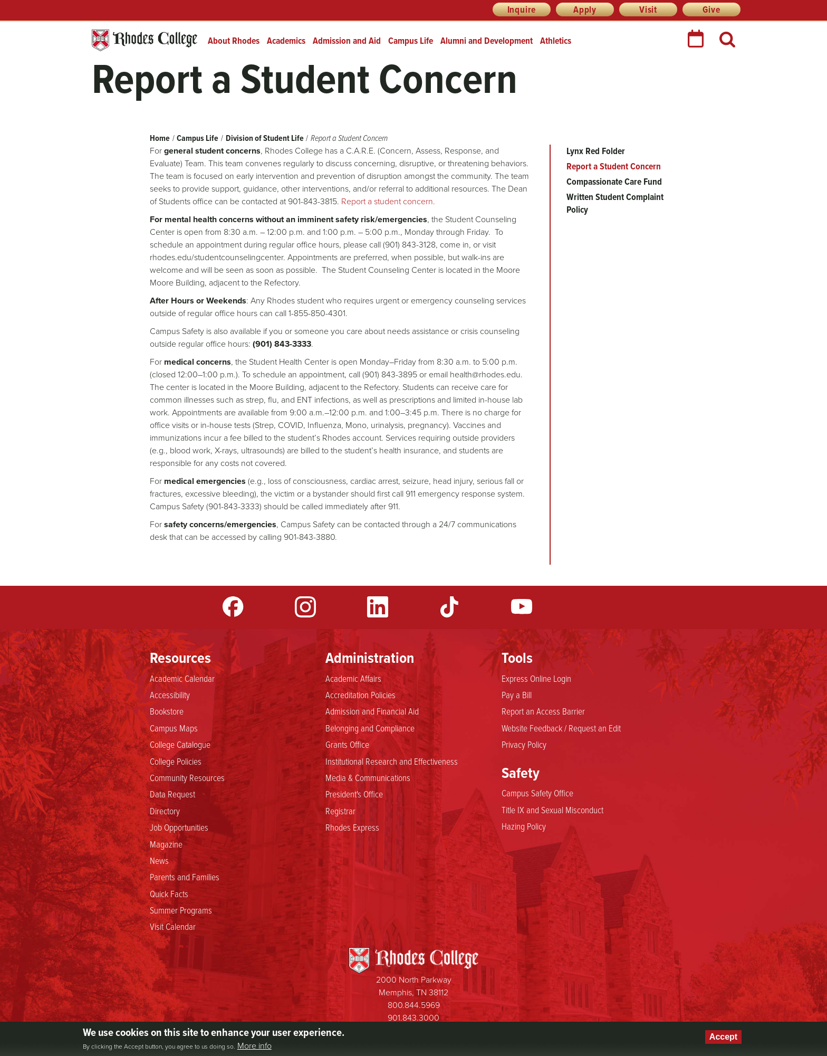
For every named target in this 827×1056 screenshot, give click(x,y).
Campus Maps (174, 728)
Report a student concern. (388, 201)
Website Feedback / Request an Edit (561, 728)
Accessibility (170, 695)
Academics (286, 40)
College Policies (175, 761)
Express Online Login (536, 679)
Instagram (305, 606)
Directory (165, 811)
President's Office (354, 794)
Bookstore (167, 711)
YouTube (521, 606)
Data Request (172, 794)
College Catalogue (180, 744)
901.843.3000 (413, 1018)
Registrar (340, 811)
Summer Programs (181, 910)
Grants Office (347, 744)
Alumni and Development (486, 40)
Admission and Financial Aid (372, 711)
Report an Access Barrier (543, 711)
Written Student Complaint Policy (614, 203)
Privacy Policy (524, 744)
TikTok (449, 606)
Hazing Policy (524, 826)
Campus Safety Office (537, 793)
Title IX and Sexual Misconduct (552, 810)
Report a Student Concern (613, 166)
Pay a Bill (517, 695)
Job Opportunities (179, 827)
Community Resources (187, 778)
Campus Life (410, 40)
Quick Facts (169, 894)
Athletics (555, 40)
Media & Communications (367, 778)
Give (711, 9)
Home (160, 138)
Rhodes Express (352, 827)
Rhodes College (144, 40)
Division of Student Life (265, 138)
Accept (723, 1036)
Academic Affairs (353, 679)
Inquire (521, 9)
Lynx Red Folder (595, 151)
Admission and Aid (347, 40)
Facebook (233, 606)
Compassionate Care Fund (614, 181)
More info (254, 1046)
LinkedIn (377, 606)
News (159, 861)
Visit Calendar (173, 927)
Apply (585, 9)
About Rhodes (233, 40)
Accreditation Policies (360, 695)
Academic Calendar (182, 679)
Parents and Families (184, 877)
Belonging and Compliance (370, 728)
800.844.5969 (414, 1005)
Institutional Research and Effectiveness (391, 761)
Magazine (166, 844)
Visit (648, 9)
